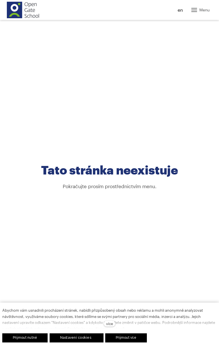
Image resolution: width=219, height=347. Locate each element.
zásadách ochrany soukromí (41, 329)
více (109, 323)
